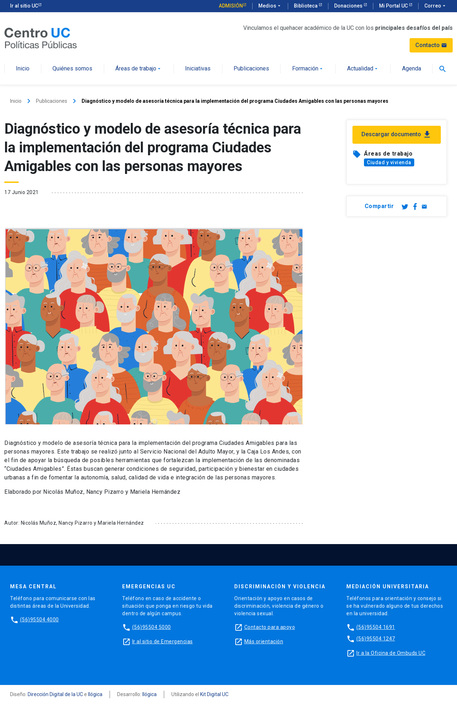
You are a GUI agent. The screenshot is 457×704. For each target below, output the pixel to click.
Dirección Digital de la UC (55, 694)
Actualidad (363, 69)
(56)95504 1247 (375, 638)
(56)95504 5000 (151, 627)
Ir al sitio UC (24, 6)
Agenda (411, 69)
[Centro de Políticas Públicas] (40, 37)
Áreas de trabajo (138, 69)
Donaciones (349, 6)
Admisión (231, 6)
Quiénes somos (72, 69)
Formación (308, 69)
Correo (435, 6)
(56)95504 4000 (39, 619)
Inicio (22, 69)
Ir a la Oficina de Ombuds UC (390, 653)
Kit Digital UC (214, 694)
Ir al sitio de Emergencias (162, 641)
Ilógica (95, 694)
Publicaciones (251, 69)
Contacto (431, 45)
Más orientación (263, 641)
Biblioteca (306, 6)
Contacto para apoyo (269, 627)
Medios (270, 6)
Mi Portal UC (394, 6)
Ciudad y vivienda (389, 162)
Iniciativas (198, 69)
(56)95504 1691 (375, 627)
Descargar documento (396, 134)
